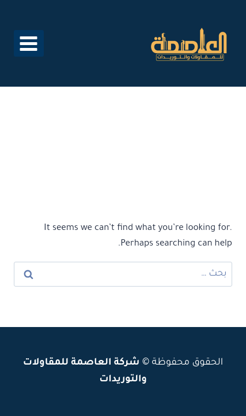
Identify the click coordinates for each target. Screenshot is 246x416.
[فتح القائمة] (29, 43)
